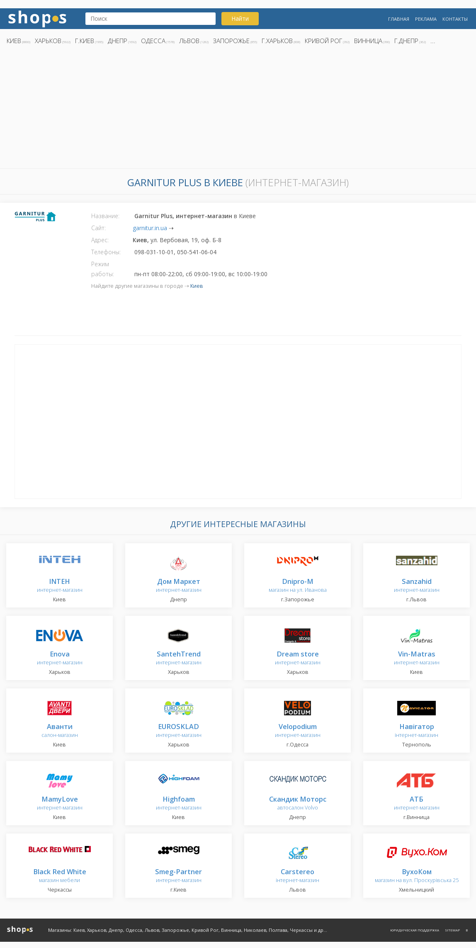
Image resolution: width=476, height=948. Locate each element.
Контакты (455, 19)
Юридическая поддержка (414, 930)
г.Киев (84, 40)
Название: (105, 216)
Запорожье (231, 40)
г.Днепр (406, 40)
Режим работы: (102, 269)
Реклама (426, 19)
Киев (14, 40)
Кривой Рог (323, 40)
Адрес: (100, 240)
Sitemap (452, 930)
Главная (398, 19)
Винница (368, 40)
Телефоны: (106, 252)
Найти (240, 18)
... (432, 40)
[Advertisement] (238, 109)
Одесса (153, 40)
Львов (189, 40)
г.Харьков (277, 40)
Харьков (48, 40)
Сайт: (98, 228)
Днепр (117, 40)
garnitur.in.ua (150, 228)
